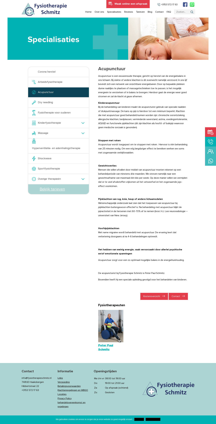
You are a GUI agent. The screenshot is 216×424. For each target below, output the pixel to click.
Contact (176, 296)
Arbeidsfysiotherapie (50, 82)
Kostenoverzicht (151, 296)
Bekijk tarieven (52, 189)
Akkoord (139, 419)
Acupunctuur (46, 92)
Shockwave (44, 158)
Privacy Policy (153, 419)
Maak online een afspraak (131, 4)
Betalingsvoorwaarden (69, 386)
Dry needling (45, 102)
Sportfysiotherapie (49, 168)
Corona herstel (47, 71)
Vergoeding (64, 382)
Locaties (62, 394)
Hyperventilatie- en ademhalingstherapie (56, 148)
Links (60, 378)
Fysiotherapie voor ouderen (54, 112)
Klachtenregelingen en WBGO (73, 390)
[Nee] (212, 419)
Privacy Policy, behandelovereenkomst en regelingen (71, 402)
